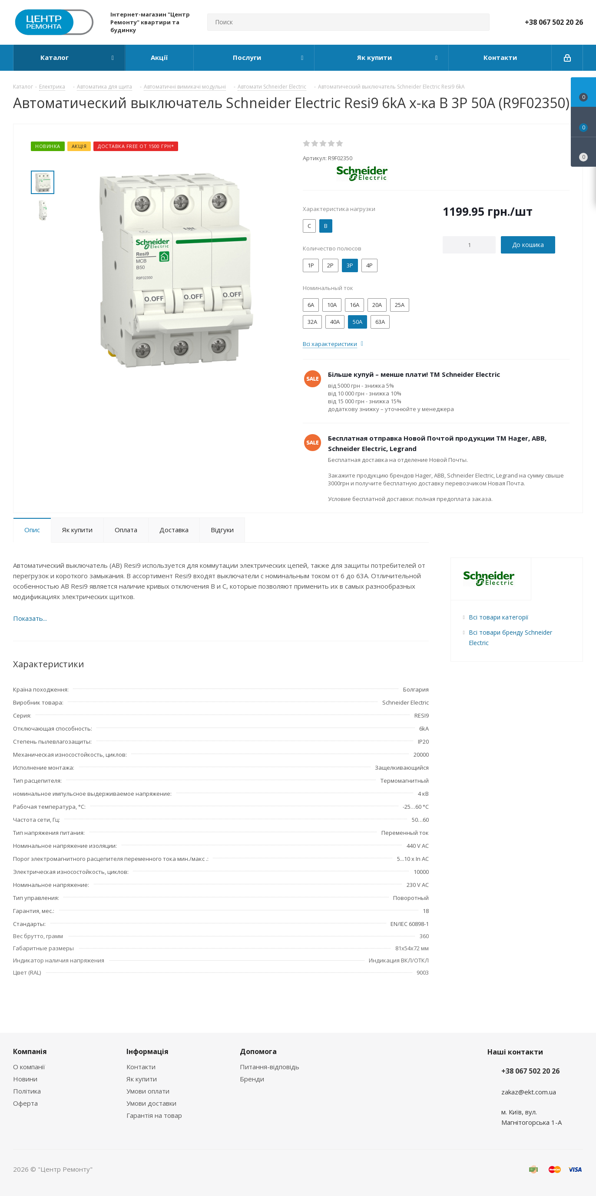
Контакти (141, 1066)
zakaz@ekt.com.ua (528, 1091)
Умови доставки (151, 1103)
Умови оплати (147, 1091)
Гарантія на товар (154, 1115)
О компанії (29, 1066)
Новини (25, 1078)
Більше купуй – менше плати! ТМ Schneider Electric (414, 374)
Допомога (258, 1051)
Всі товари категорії (498, 617)
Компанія (30, 1051)
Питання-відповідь (269, 1066)
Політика (27, 1091)
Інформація (147, 1051)
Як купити (141, 1078)
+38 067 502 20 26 (554, 22)
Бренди (252, 1078)
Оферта (25, 1103)
